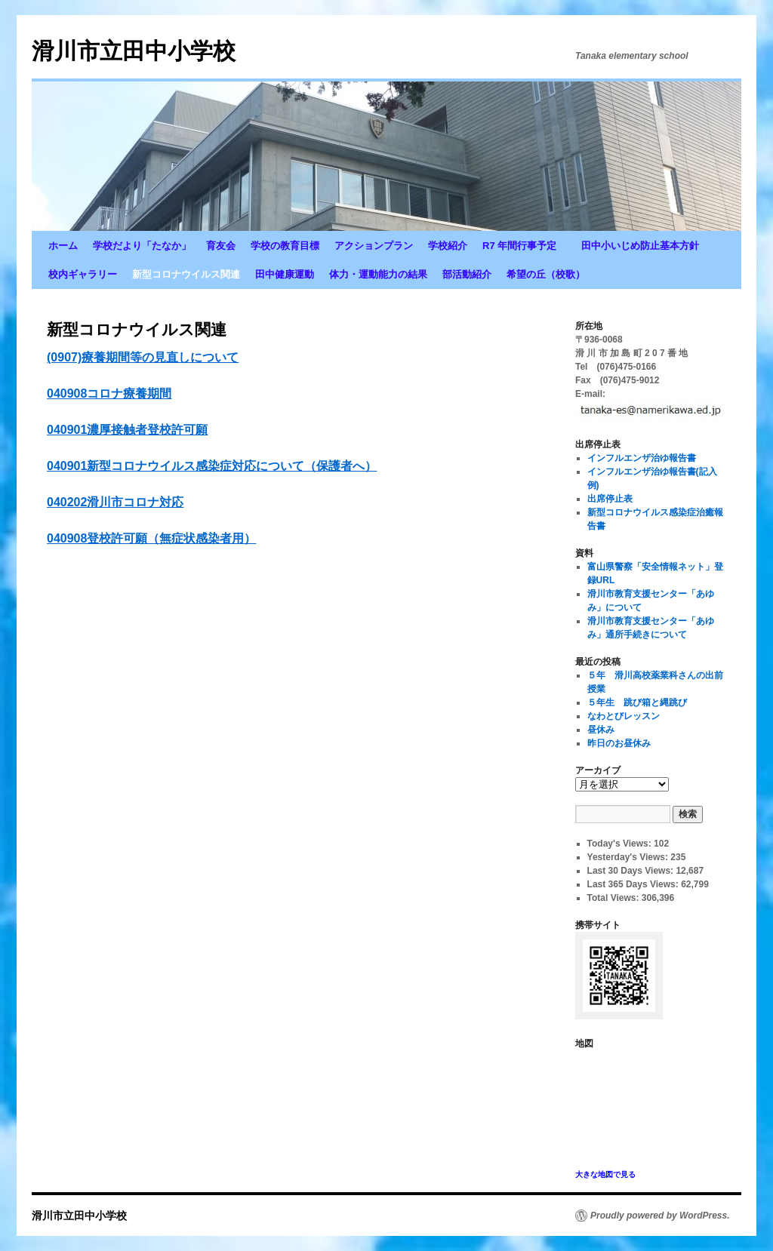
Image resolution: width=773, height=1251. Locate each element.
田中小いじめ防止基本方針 (640, 245)
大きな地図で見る (605, 1174)
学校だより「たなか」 (142, 245)
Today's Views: (620, 843)
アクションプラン (373, 245)
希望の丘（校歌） (546, 274)
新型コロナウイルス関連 (186, 274)
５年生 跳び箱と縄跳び (637, 702)
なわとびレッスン (623, 716)
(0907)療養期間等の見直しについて (143, 357)
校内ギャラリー (82, 274)
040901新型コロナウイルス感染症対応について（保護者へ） (212, 466)
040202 (67, 502)
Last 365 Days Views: (634, 884)
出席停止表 (610, 498)
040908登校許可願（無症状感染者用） (151, 538)
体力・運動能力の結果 (378, 274)
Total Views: (614, 898)
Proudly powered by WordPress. (660, 1215)
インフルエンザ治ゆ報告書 (641, 458)
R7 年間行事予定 (524, 245)
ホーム (63, 245)
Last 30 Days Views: (631, 870)
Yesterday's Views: (629, 857)
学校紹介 (447, 245)
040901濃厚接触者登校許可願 (127, 429)
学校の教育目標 (285, 245)
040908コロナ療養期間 (109, 393)
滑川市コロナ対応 (135, 502)
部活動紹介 (466, 274)
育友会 (221, 245)
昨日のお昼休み (619, 743)
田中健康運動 (284, 274)
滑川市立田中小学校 (134, 50)
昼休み (600, 729)
